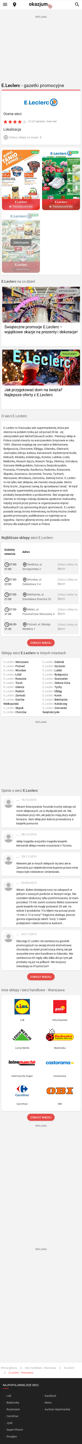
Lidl (9, 1395)
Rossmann (13, 1409)
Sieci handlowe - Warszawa (40, 1367)
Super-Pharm (15, 1429)
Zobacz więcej (41, 642)
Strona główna (9, 1367)
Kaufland (50, 1395)
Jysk (9, 1422)
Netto (48, 1402)
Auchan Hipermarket (57, 1409)
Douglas (12, 1436)
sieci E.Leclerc (27, 538)
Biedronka (13, 1402)
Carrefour (13, 1416)
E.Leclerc (69, 1367)
